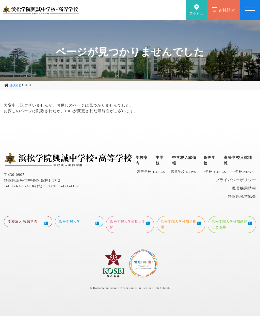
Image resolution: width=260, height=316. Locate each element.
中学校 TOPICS (214, 172)
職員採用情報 (244, 188)
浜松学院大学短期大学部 (130, 224)
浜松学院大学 (79, 222)
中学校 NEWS (243, 172)
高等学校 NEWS (183, 172)
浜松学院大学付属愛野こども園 (232, 224)
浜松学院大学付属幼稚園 (181, 224)
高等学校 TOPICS (151, 172)
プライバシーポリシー (236, 180)
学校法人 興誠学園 (28, 222)
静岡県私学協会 (242, 196)
